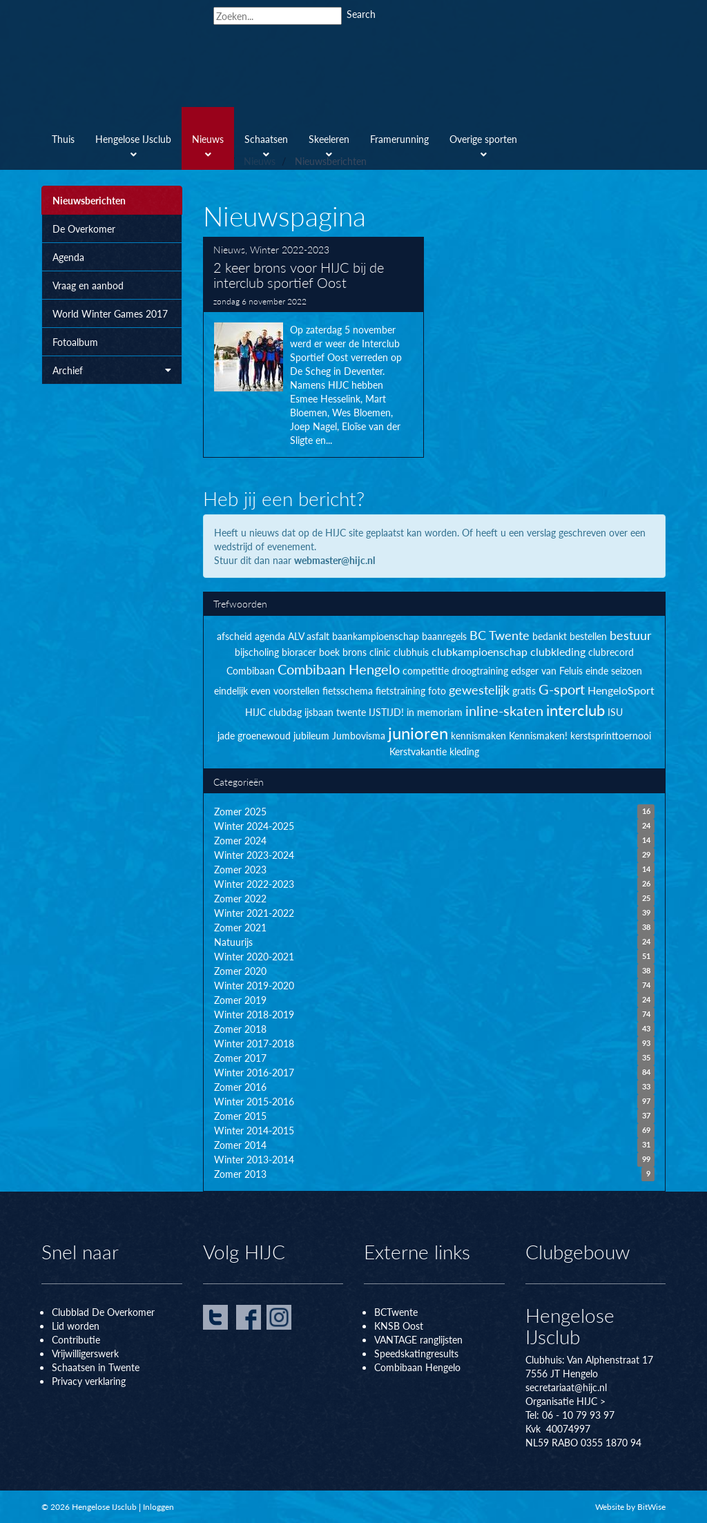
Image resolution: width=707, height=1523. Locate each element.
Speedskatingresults (416, 1353)
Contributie (76, 1339)
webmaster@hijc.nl (334, 560)
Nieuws (229, 249)
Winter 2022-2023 (289, 249)
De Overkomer (83, 228)
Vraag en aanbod (88, 285)
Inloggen (158, 1507)
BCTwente (396, 1312)
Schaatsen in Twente (95, 1367)
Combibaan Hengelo (417, 1367)
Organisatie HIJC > (565, 1401)
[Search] (277, 16)
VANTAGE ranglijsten (418, 1339)
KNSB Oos (397, 1325)
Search (361, 14)
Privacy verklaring (89, 1381)
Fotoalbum (75, 342)
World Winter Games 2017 (110, 313)
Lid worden (75, 1325)
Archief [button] (111, 370)
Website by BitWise (630, 1507)
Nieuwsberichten (89, 200)
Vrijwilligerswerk (85, 1353)
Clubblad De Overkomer (103, 1312)
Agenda (68, 257)
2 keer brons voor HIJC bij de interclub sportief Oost (313, 347)
